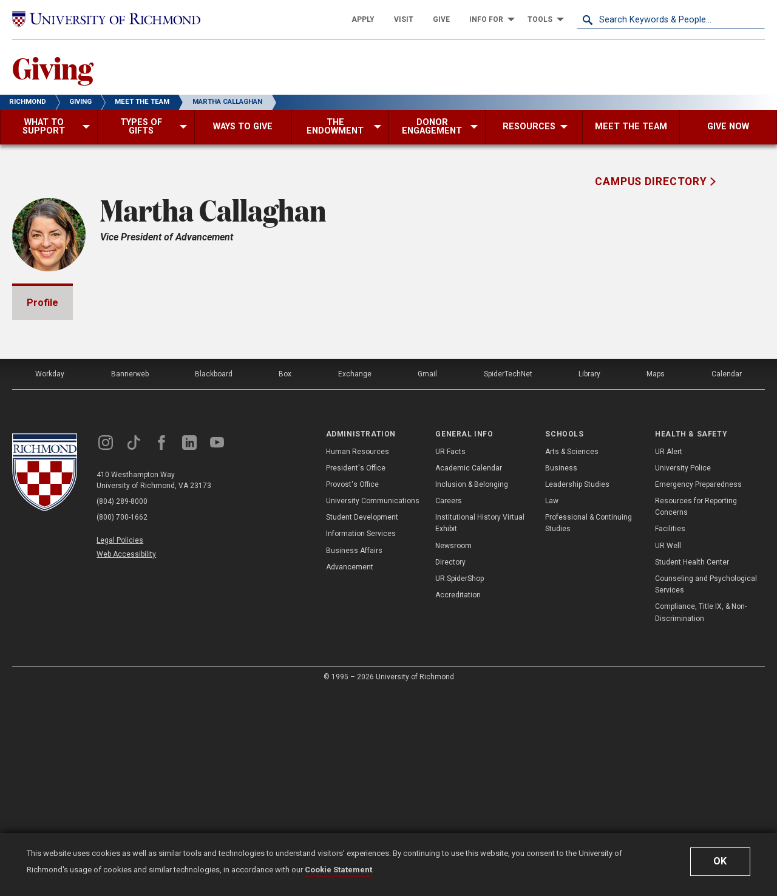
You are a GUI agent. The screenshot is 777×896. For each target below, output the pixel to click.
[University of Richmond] (106, 19)
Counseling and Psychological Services (706, 788)
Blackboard (213, 578)
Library (589, 578)
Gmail (427, 578)
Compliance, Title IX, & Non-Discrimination (701, 816)
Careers (448, 705)
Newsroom (453, 749)
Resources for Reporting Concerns (696, 711)
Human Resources (357, 655)
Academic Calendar (468, 672)
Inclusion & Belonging (471, 688)
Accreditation (458, 799)
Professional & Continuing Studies (588, 727)
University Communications (372, 705)
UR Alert (668, 655)
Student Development (362, 721)
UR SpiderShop (459, 782)
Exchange (355, 578)
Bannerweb (130, 578)
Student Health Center (692, 766)
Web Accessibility (126, 758)
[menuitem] (363, 19)
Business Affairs (354, 754)
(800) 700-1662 (122, 721)
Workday (49, 578)
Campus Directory (652, 181)
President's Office (355, 672)
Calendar (726, 578)
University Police (683, 672)
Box (285, 578)
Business (561, 672)
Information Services (361, 737)
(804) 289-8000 (122, 705)
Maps (655, 578)
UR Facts (450, 655)
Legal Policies (120, 744)
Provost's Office (352, 688)
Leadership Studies (577, 688)
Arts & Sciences (572, 655)
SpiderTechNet (508, 578)
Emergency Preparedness (698, 688)
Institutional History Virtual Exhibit (479, 727)
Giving (52, 67)
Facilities (670, 732)
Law (551, 705)
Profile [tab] (42, 302)
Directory (450, 766)
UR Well (668, 749)
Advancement (349, 771)
